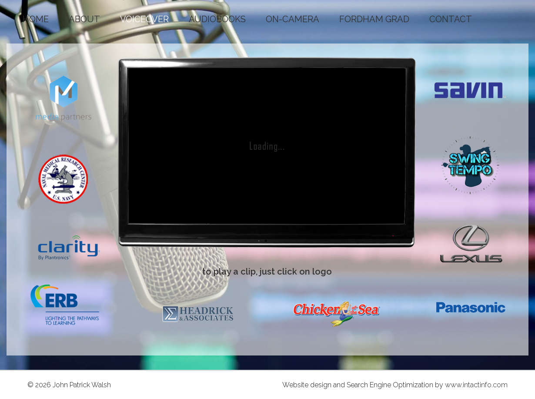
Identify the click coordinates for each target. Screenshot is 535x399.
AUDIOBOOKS (217, 19)
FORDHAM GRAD (374, 19)
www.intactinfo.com (476, 385)
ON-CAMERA (292, 19)
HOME (36, 19)
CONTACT (450, 19)
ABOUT (84, 19)
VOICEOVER (144, 19)
